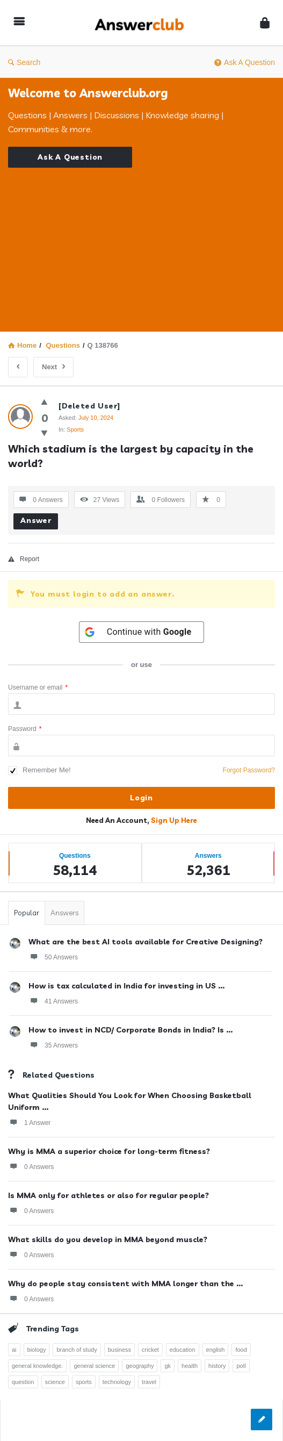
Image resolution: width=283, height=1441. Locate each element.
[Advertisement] (141, 243)
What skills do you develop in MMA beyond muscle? (107, 1239)
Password (24, 729)
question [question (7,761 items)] (23, 1382)
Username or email (38, 687)
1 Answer (29, 1122)
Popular (26, 912)
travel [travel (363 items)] (149, 1382)
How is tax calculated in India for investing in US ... (126, 986)
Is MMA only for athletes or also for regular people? (108, 1195)
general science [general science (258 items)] (94, 1366)
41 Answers (53, 1000)
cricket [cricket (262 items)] (150, 1349)
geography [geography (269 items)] (140, 1366)
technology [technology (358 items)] (117, 1382)
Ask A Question (244, 62)
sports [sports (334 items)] (84, 1382)
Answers (64, 912)
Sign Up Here (174, 820)
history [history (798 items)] (217, 1366)
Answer (36, 520)
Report (23, 559)
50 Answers (53, 956)
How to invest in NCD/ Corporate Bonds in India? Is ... (130, 1030)
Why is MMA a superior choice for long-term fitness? (109, 1151)
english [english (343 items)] (215, 1349)
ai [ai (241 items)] (14, 1349)
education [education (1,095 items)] (182, 1349)
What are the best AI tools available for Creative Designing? (145, 942)
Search (24, 62)
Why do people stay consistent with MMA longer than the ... (125, 1283)
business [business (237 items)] (119, 1349)
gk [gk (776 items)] (167, 1366)
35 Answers (53, 1045)
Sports (75, 429)
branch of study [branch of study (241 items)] (76, 1349)
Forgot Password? (249, 770)
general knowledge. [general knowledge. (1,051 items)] (37, 1366)
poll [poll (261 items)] (240, 1366)
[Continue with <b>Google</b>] (142, 632)
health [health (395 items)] (190, 1366)
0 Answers (31, 1166)
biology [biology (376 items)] (36, 1349)
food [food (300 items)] (240, 1349)
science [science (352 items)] (55, 1382)
